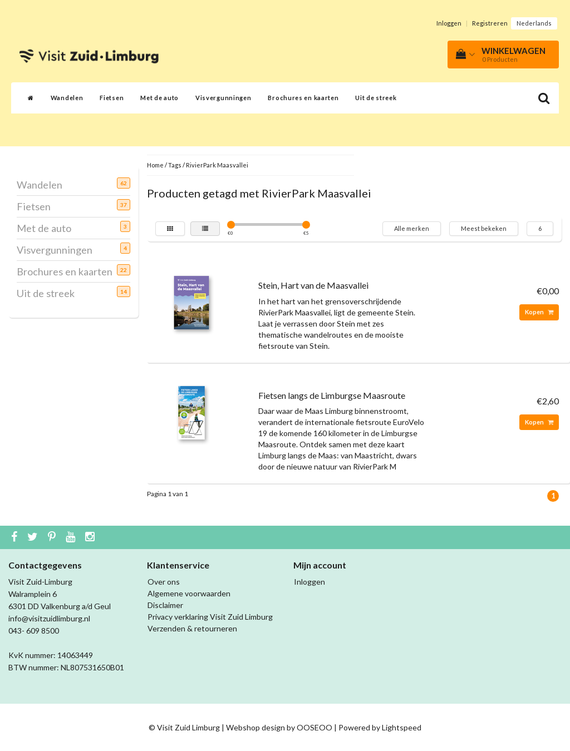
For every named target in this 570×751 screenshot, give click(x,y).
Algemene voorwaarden (189, 593)
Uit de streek (375, 97)
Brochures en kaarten (303, 97)
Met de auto (159, 97)
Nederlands (534, 23)
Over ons (164, 581)
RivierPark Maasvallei (217, 165)
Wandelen (67, 97)
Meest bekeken (484, 228)
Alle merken (411, 228)
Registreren (490, 23)
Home (155, 165)
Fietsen (112, 97)
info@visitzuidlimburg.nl (49, 618)
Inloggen (448, 23)
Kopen (539, 311)
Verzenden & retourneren (192, 628)
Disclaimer (165, 605)
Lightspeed (401, 727)
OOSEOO (314, 727)
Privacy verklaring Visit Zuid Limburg (210, 616)
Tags (174, 165)
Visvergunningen (223, 97)
